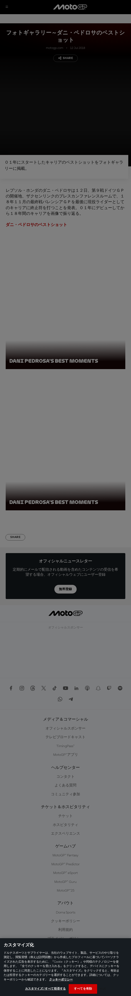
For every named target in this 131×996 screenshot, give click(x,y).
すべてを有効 (83, 988)
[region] (65, 967)
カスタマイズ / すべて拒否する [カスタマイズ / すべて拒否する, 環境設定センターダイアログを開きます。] (45, 988)
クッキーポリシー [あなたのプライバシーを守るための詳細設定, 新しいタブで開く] (61, 979)
